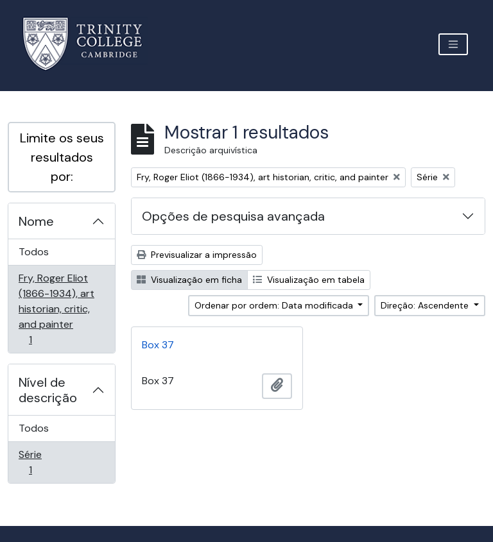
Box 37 (158, 344)
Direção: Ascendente (426, 305)
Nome (36, 221)
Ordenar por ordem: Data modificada (275, 305)
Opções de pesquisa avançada (233, 216)
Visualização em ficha (189, 279)
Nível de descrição (48, 390)
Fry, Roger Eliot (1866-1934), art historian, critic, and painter (56, 309)
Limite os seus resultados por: (62, 157)
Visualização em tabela (309, 279)
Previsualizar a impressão (197, 254)
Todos (34, 251)
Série (48, 462)
